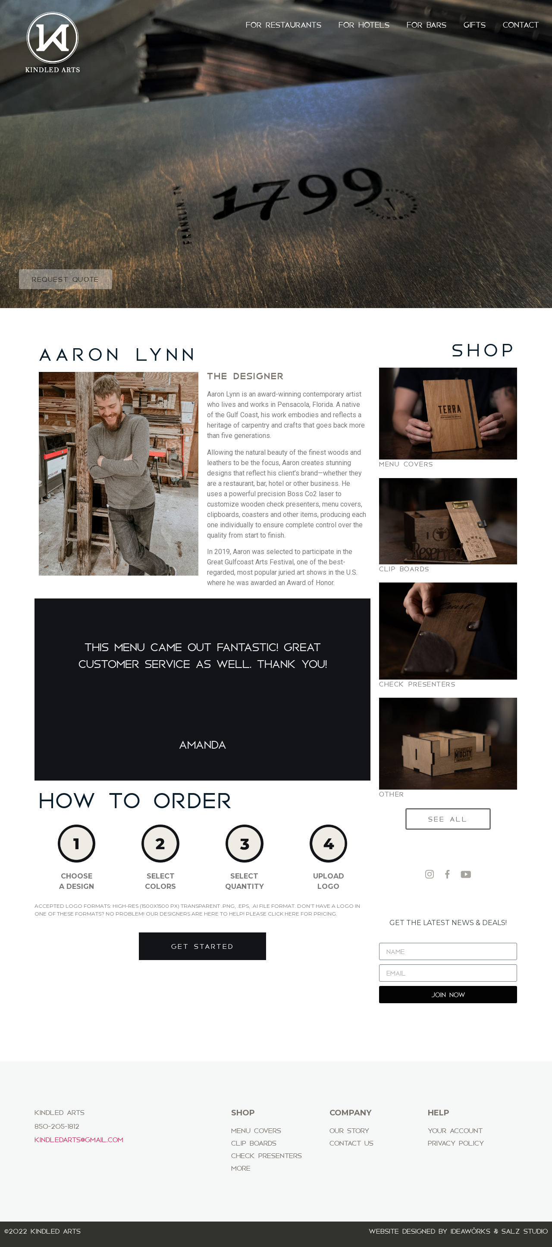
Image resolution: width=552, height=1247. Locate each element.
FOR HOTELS (364, 25)
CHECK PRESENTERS (417, 684)
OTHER (392, 794)
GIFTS (475, 25)
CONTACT (521, 25)
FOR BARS (426, 25)
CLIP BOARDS (404, 569)
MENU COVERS (406, 464)
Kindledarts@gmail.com (78, 1139)
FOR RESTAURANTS (283, 25)
